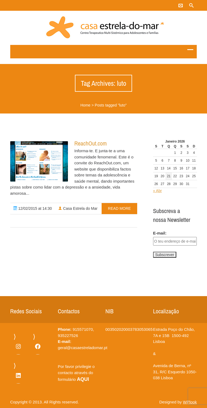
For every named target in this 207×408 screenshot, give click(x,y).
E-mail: (160, 233)
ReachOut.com (90, 143)
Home (85, 105)
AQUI (83, 379)
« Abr (157, 191)
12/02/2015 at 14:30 (32, 208)
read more (119, 208)
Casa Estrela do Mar (78, 208)
